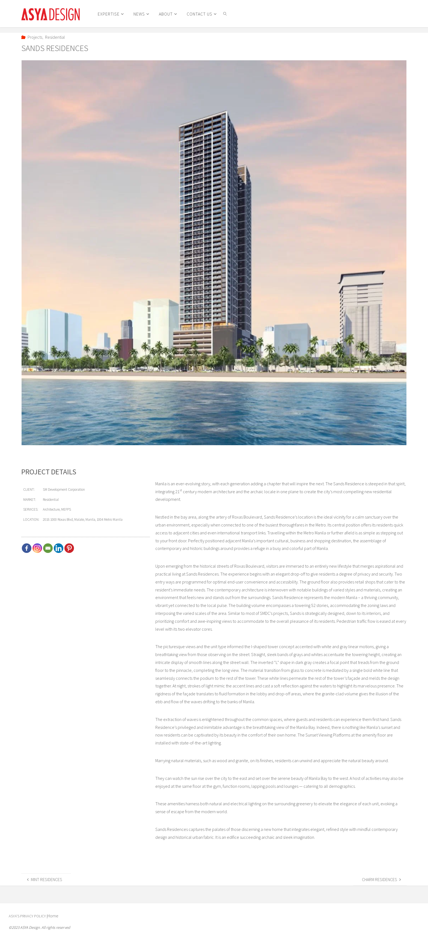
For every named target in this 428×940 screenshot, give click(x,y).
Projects (35, 37)
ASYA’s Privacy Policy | (28, 916)
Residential (55, 37)
